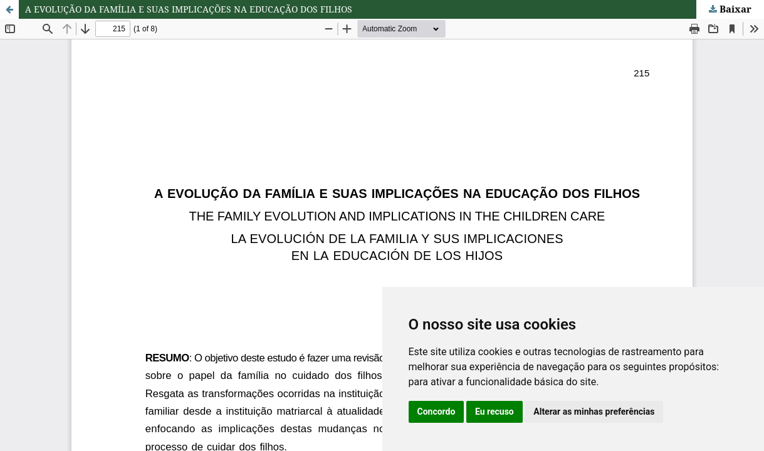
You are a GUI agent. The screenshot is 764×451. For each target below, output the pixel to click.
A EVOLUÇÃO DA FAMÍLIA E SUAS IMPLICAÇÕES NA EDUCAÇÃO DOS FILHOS (188, 9)
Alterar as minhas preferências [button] (593, 412)
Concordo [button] (436, 412)
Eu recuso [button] (494, 412)
